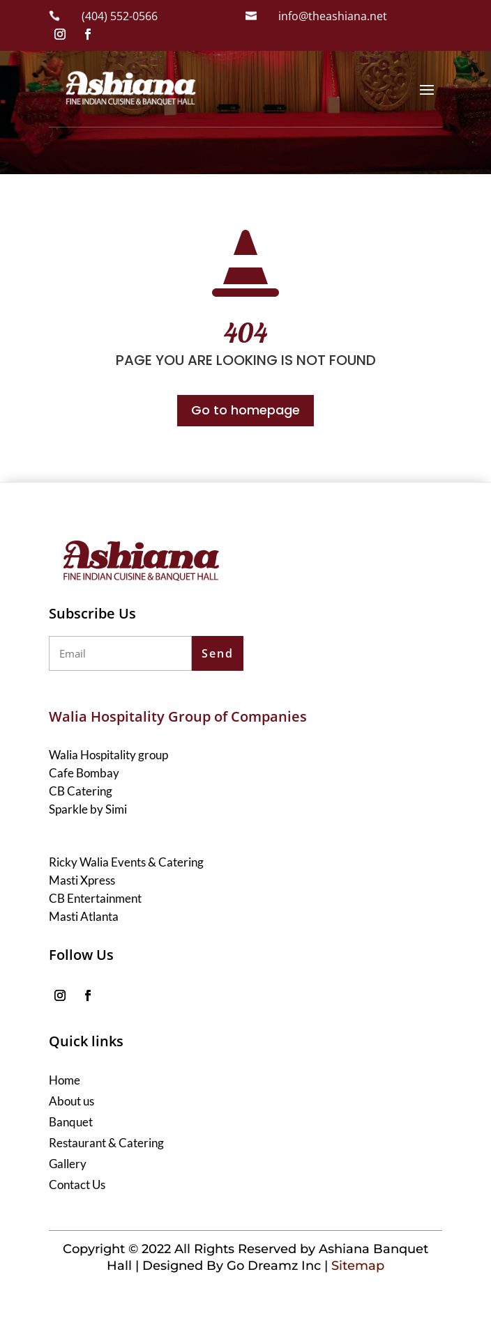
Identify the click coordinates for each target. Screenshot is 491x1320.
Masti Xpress (82, 880)
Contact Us (77, 1186)
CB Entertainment (95, 898)
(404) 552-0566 (120, 16)
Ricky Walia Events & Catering (126, 862)
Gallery (67, 1165)
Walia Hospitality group (108, 754)
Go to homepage (245, 410)
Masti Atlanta (84, 916)
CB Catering (80, 791)
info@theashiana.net (332, 16)
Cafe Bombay (84, 773)
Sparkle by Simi (88, 809)
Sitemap (357, 1265)
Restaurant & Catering (106, 1144)
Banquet (71, 1123)
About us (71, 1102)
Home (64, 1081)
